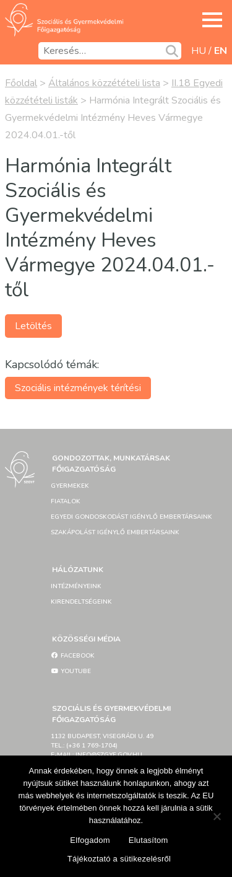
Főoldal (21, 83)
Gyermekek (70, 486)
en (220, 51)
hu (198, 51)
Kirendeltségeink (81, 601)
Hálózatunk (77, 570)
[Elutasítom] (216, 816)
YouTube (71, 671)
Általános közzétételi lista (104, 83)
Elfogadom (90, 840)
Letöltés (33, 326)
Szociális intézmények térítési (78, 388)
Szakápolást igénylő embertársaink (115, 532)
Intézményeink (76, 586)
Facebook (73, 655)
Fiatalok (65, 501)
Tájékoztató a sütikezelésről (119, 858)
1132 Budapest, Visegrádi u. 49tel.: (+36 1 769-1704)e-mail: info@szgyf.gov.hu (102, 745)
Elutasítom (148, 840)
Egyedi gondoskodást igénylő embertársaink (131, 517)
